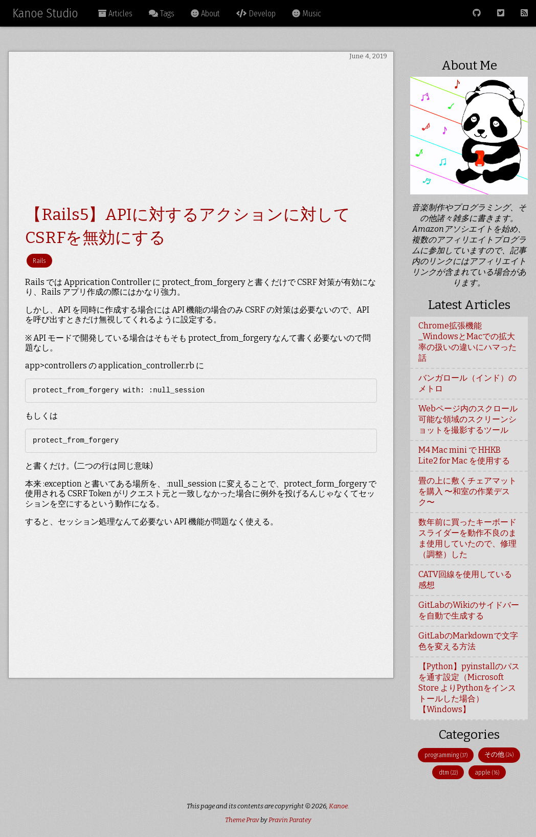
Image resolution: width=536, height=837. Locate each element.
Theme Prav (242, 820)
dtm (448, 772)
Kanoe (338, 806)
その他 (498, 754)
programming (446, 755)
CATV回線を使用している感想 (465, 579)
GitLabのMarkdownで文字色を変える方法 (468, 641)
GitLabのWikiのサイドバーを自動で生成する (468, 610)
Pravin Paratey (290, 820)
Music (306, 13)
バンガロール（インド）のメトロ (467, 383)
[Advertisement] (201, 132)
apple (487, 772)
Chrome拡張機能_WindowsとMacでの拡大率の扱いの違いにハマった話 (467, 342)
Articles (115, 13)
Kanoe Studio (45, 13)
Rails (39, 261)
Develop (256, 13)
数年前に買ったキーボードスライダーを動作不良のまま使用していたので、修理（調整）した (467, 538)
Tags (161, 13)
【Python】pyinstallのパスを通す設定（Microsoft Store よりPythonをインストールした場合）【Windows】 (469, 688)
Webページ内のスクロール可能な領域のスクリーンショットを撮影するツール (468, 419)
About (205, 13)
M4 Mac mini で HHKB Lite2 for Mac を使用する (464, 455)
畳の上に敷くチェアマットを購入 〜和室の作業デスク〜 (467, 491)
